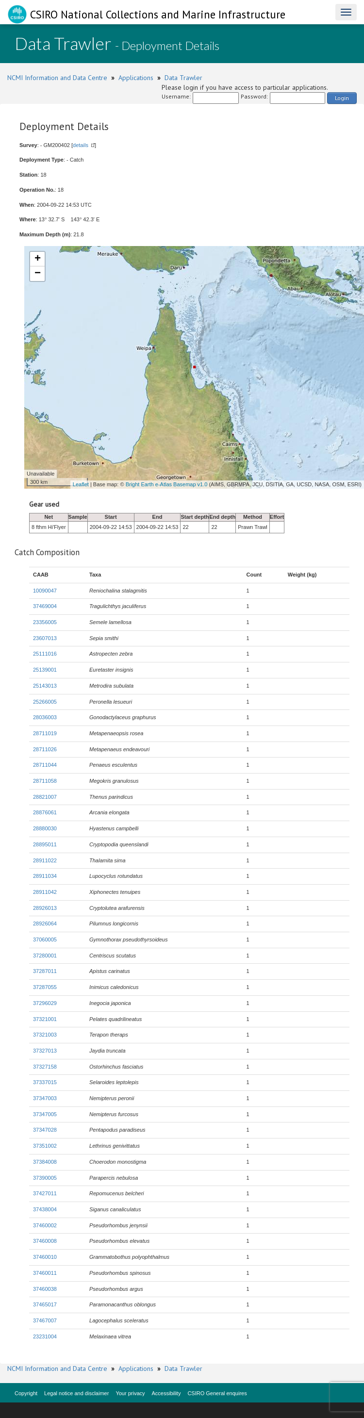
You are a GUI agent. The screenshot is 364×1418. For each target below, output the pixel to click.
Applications (135, 77)
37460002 (45, 1225)
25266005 (45, 702)
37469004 (45, 606)
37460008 (45, 1241)
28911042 (45, 892)
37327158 (45, 1067)
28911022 (45, 860)
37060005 (45, 939)
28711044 (45, 765)
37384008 (45, 1162)
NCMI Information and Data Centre (57, 77)
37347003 (45, 1098)
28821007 (45, 797)
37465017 (45, 1304)
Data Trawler (183, 77)
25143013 (45, 686)
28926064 (45, 923)
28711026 (45, 749)
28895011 (45, 844)
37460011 (45, 1273)
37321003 (45, 1035)
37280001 (45, 955)
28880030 (45, 828)
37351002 (45, 1146)
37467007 (45, 1320)
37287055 (45, 987)
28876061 (45, 812)
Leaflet (81, 484)
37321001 (45, 1019)
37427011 (45, 1193)
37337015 (45, 1082)
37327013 (45, 1051)
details (80, 145)
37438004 (45, 1209)
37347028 (45, 1130)
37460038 (45, 1289)
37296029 (45, 1003)
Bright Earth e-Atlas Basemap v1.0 (167, 484)
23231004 (45, 1336)
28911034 (45, 876)
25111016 (45, 654)
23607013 (45, 638)
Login (342, 97)
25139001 (45, 670)
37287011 (45, 971)
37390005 (45, 1178)
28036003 (45, 717)
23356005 (45, 622)
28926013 (45, 908)
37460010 (45, 1257)
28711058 (45, 781)
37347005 (45, 1114)
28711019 (45, 733)
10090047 (45, 591)
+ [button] (37, 259)
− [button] (37, 273)
